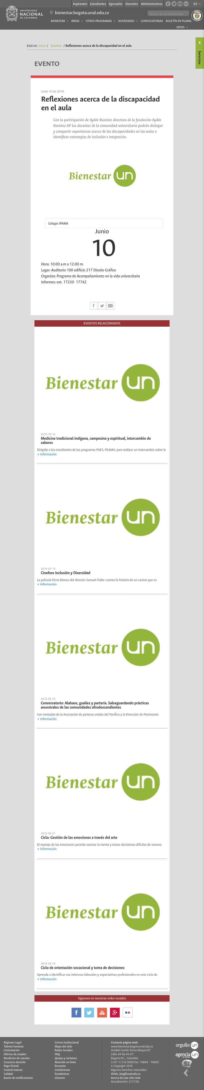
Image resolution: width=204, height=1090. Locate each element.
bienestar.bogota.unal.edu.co (82, 13)
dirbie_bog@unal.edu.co (126, 1074)
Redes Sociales (64, 1050)
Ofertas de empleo (15, 1054)
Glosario (60, 1078)
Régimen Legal (12, 1042)
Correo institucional (67, 1042)
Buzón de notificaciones (18, 1078)
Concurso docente (15, 1062)
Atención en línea (65, 1062)
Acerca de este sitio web (126, 1078)
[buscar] (168, 14)
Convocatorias (152, 21)
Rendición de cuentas (17, 1058)
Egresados (116, 4)
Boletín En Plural (179, 21)
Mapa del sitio (63, 1046)
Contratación (11, 1050)
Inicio (42, 46)
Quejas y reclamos (66, 1058)
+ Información (46, 454)
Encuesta (60, 1066)
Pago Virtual (11, 1066)
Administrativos (152, 4)
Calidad (8, 1074)
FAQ (57, 1054)
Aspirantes (80, 4)
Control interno (13, 1070)
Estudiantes (98, 4)
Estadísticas (62, 1074)
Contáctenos (62, 1070)
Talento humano (13, 1046)
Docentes (131, 4)
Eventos (56, 46)
